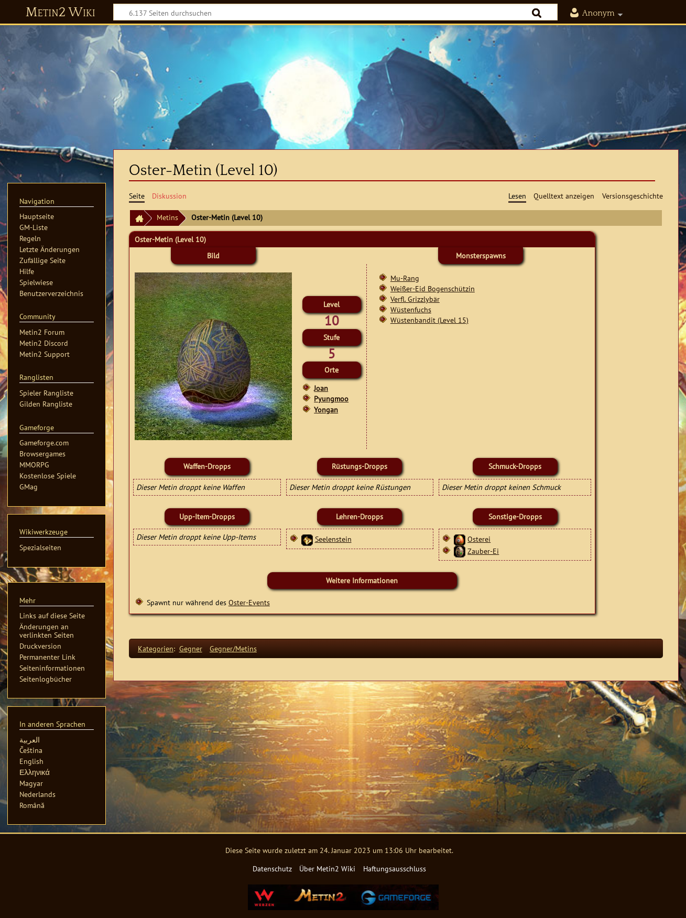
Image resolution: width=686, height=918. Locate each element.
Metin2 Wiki (60, 12)
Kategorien (155, 648)
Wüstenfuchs (410, 309)
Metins (167, 217)
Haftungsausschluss (394, 868)
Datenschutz (272, 868)
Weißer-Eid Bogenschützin (432, 288)
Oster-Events (249, 602)
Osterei (479, 539)
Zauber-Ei (483, 551)
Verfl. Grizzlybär (415, 299)
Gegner (190, 648)
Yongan (326, 409)
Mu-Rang (404, 278)
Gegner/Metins (233, 648)
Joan (321, 388)
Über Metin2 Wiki (327, 868)
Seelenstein (333, 539)
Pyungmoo (331, 398)
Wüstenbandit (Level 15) (429, 320)
